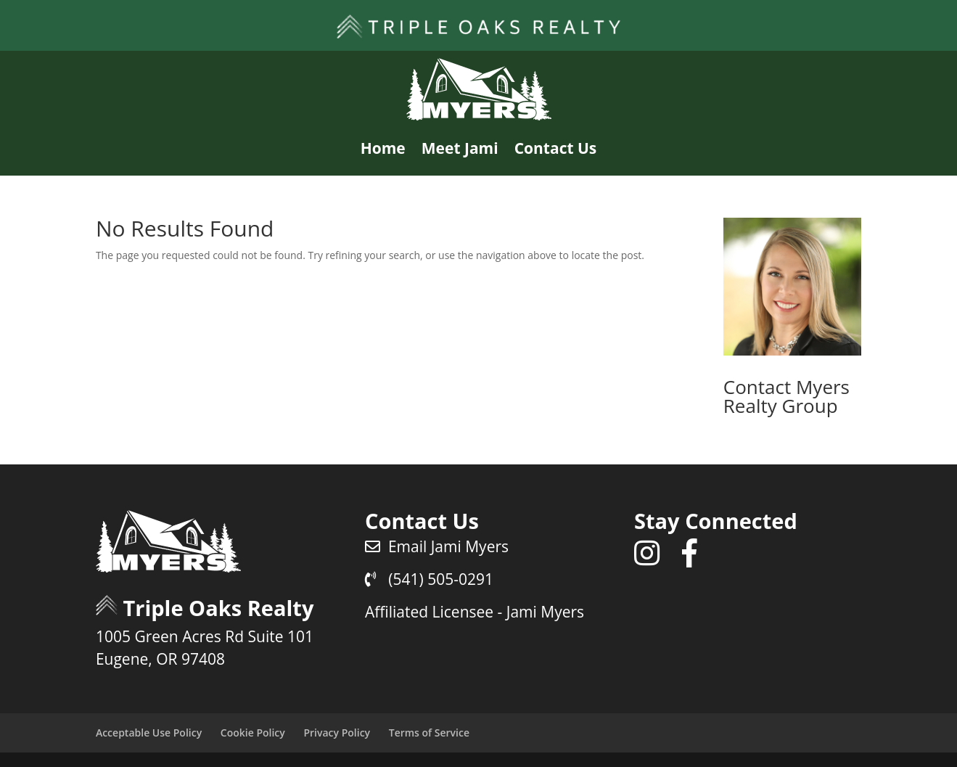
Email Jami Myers (437, 546)
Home (383, 148)
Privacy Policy (336, 732)
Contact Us (555, 148)
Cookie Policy (253, 732)
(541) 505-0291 (429, 579)
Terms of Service (429, 732)
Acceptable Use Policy (149, 732)
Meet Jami (460, 148)
